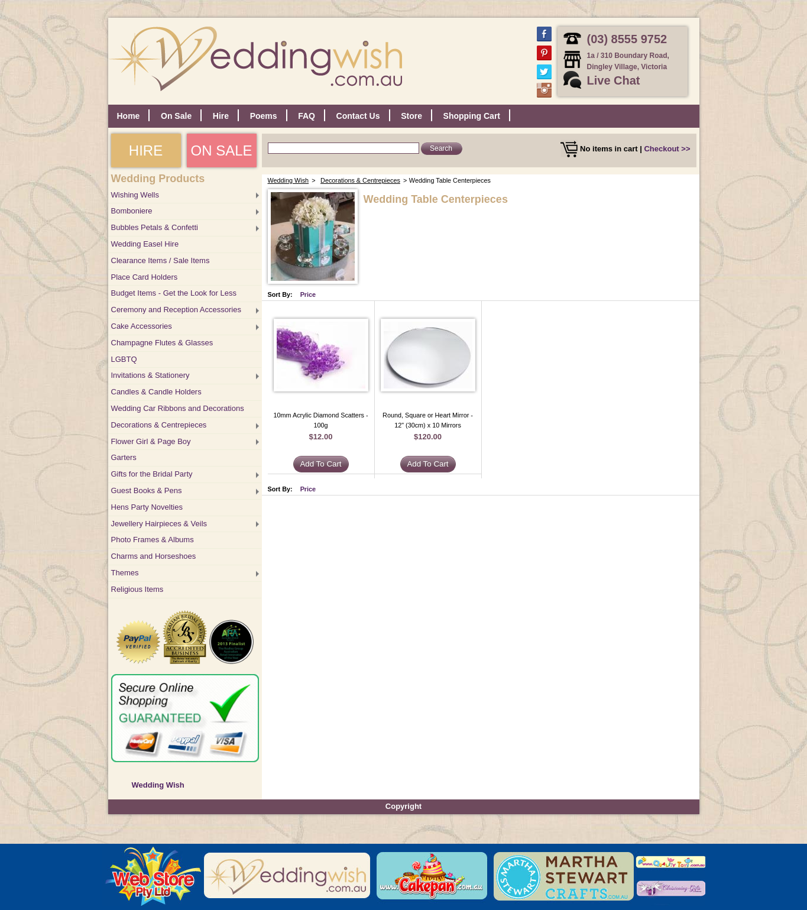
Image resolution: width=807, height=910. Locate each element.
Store (411, 116)
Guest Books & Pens (146, 490)
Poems (263, 116)
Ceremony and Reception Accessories (176, 309)
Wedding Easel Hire (145, 243)
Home (128, 116)
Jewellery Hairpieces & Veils (159, 523)
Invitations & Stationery (150, 375)
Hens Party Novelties (147, 507)
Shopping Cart (471, 116)
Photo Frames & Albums (152, 539)
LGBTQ (124, 359)
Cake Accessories (141, 326)
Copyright (403, 806)
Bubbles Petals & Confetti (154, 227)
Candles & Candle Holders (156, 391)
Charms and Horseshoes (153, 556)
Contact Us (358, 116)
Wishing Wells (135, 194)
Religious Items (137, 589)
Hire (221, 116)
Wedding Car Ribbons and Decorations (177, 408)
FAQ (306, 116)
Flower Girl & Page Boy (151, 441)
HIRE (146, 150)
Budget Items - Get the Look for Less (173, 293)
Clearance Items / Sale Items (160, 260)
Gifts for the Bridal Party (152, 473)
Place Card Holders (144, 277)
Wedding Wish (158, 785)
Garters (124, 457)
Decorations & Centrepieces (159, 424)
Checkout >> (667, 148)
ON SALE (221, 150)
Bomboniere (132, 210)
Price (308, 294)
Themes (125, 572)
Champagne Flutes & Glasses (162, 342)
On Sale (176, 116)
